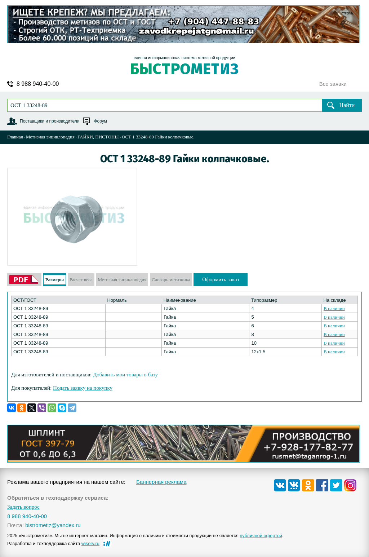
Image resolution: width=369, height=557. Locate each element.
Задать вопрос (23, 507)
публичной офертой (261, 535)
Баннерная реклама (161, 482)
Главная (15, 137)
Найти (347, 105)
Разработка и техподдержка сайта (53, 543)
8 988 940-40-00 (38, 84)
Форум (100, 121)
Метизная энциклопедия (50, 137)
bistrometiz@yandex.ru (53, 525)
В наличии (334, 308)
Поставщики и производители (49, 121)
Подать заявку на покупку (82, 388)
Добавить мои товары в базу (125, 374)
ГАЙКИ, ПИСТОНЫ (98, 137)
